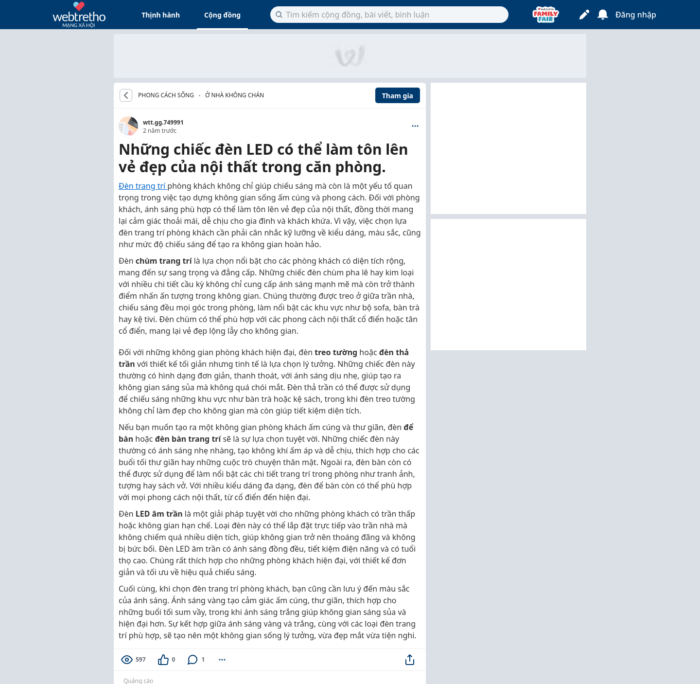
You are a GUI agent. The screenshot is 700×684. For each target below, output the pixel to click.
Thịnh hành (160, 14)
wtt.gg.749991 (163, 122)
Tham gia (397, 95)
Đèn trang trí (143, 185)
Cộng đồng (222, 14)
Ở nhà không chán (234, 95)
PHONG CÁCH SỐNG (166, 95)
